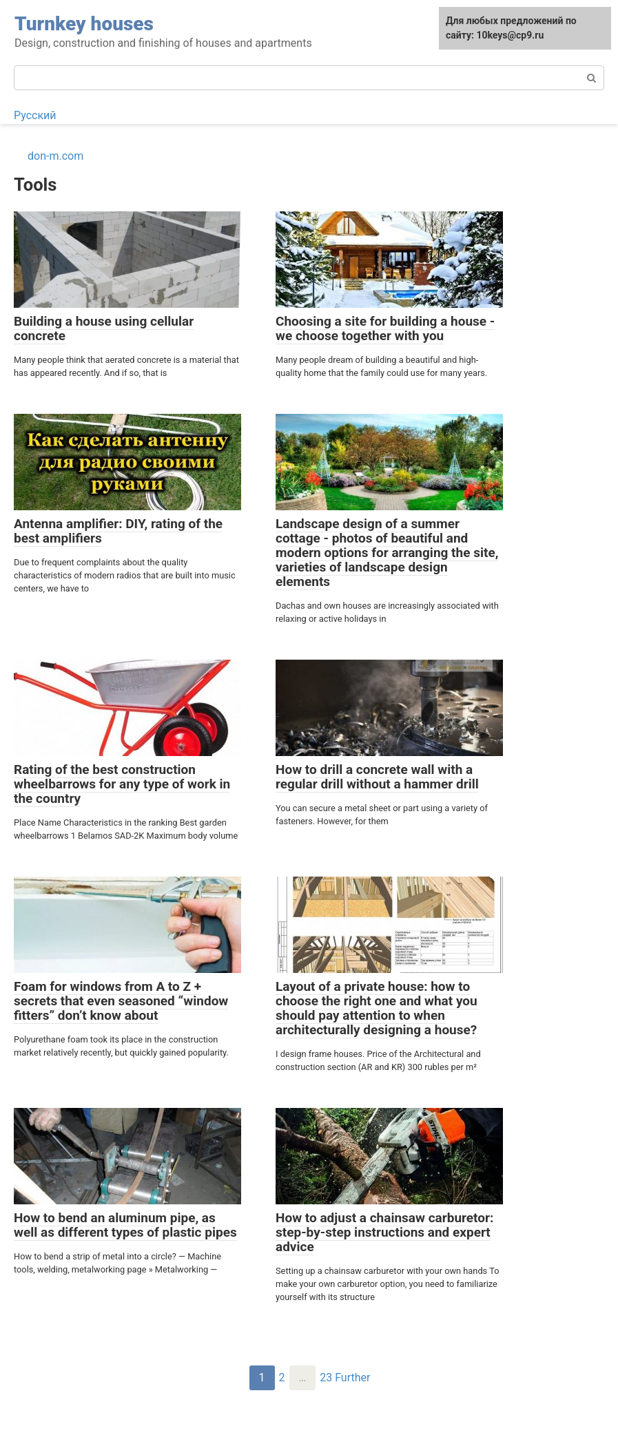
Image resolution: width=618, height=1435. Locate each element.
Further (352, 1377)
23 (326, 1377)
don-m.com (55, 156)
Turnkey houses (84, 23)
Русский (35, 115)
